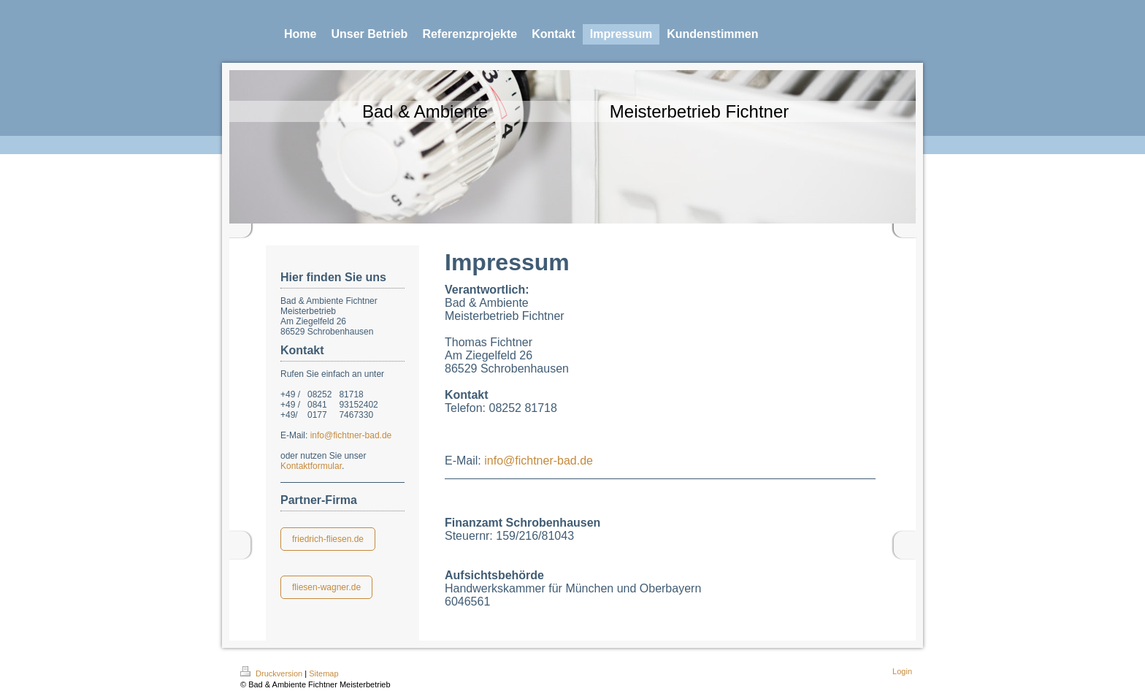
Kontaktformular (311, 466)
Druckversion (272, 673)
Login (902, 671)
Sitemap (323, 673)
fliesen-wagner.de (326, 587)
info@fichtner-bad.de (351, 435)
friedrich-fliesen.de (328, 539)
